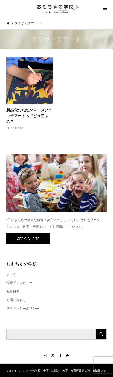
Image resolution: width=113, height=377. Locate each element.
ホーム (11, 274)
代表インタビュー (19, 283)
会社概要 (12, 291)
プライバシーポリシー (22, 309)
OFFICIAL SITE (28, 239)
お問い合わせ (16, 300)
